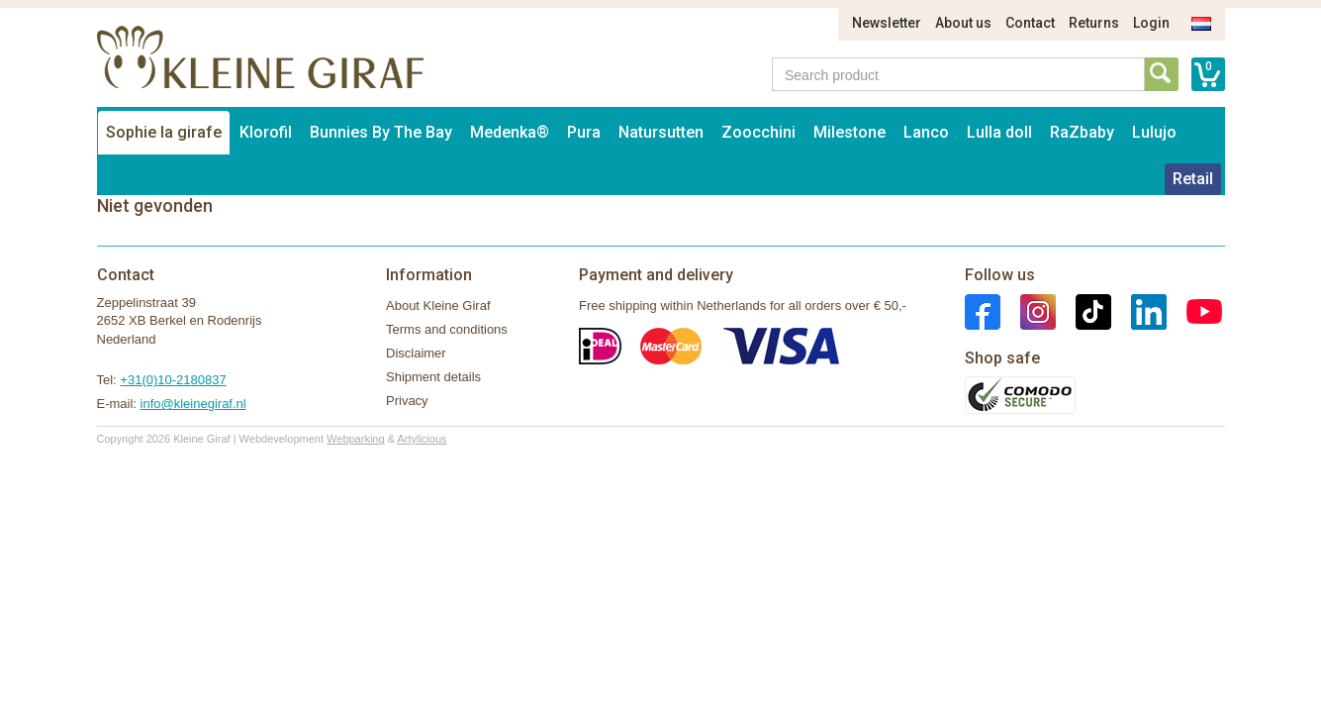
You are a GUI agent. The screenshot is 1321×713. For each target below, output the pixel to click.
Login (1151, 23)
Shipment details (433, 376)
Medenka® (509, 132)
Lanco (926, 132)
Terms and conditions (447, 329)
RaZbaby (1082, 132)
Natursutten (661, 132)
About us (963, 23)
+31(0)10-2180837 (173, 379)
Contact (1030, 23)
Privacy (407, 400)
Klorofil (265, 132)
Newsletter (886, 23)
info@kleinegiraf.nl (193, 403)
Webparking (356, 439)
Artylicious (421, 439)
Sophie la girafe (164, 132)
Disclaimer (416, 353)
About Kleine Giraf (438, 305)
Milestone (849, 132)
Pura (584, 132)
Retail (1193, 178)
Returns (1094, 23)
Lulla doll (999, 132)
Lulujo (1154, 132)
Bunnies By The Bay (381, 132)
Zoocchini (758, 132)
